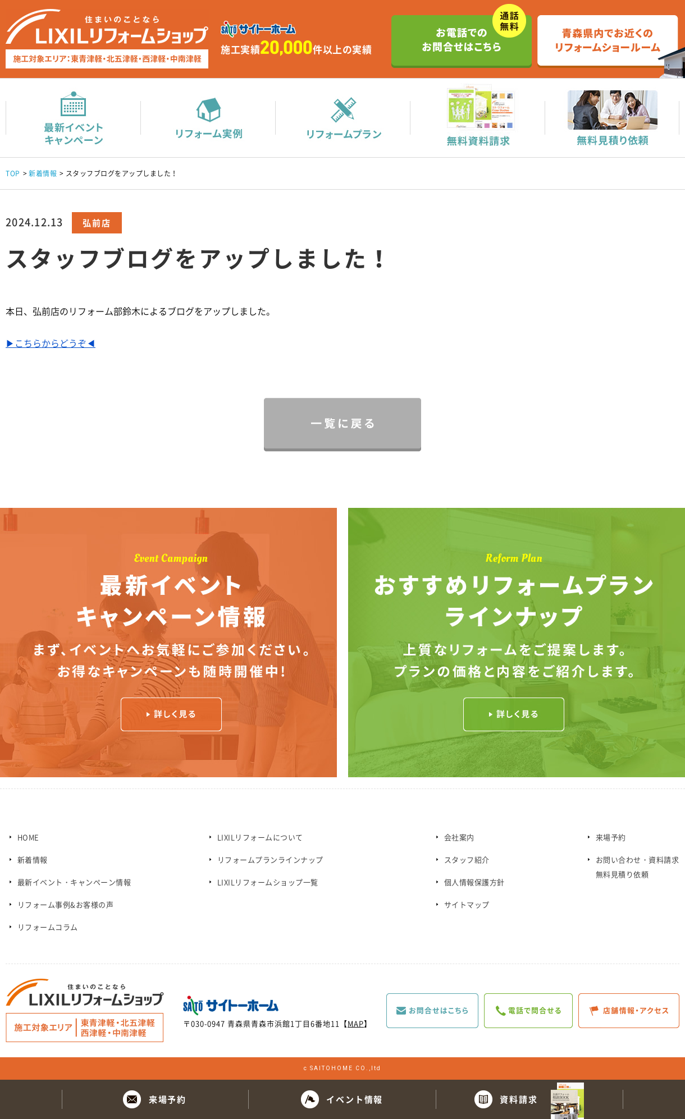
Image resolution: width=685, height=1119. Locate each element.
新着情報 (43, 173)
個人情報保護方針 (474, 882)
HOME (28, 837)
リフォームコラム (47, 926)
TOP (13, 173)
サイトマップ (467, 904)
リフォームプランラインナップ (270, 859)
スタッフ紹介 (467, 859)
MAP (356, 1023)
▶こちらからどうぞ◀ (50, 343)
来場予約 (611, 837)
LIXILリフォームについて (260, 837)
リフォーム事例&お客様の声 (65, 904)
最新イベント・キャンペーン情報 (74, 882)
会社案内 (459, 837)
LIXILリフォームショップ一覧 (267, 882)
